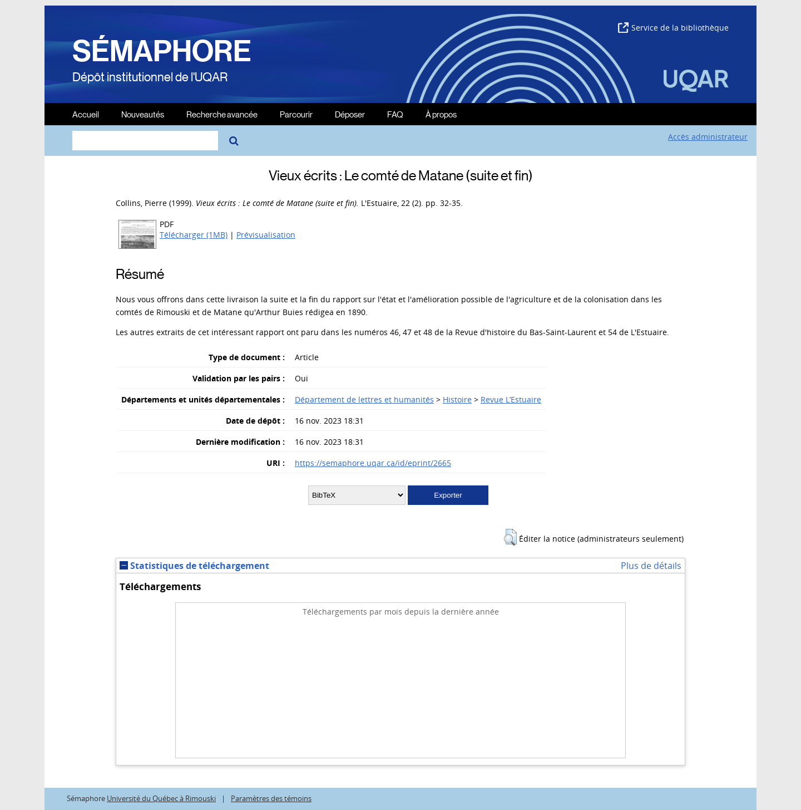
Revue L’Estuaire (511, 399)
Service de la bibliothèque (673, 27)
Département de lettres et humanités (364, 399)
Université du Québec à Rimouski (161, 798)
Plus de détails (651, 565)
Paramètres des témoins (271, 798)
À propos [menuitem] (441, 114)
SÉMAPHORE (161, 51)
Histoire (457, 399)
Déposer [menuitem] (350, 114)
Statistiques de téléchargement (194, 565)
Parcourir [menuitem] (296, 114)
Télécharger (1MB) (194, 234)
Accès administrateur (708, 136)
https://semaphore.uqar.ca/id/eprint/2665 (373, 463)
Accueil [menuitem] (85, 114)
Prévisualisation (265, 234)
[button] (510, 537)
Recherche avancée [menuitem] (222, 114)
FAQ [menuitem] (395, 114)
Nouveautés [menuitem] (142, 114)
